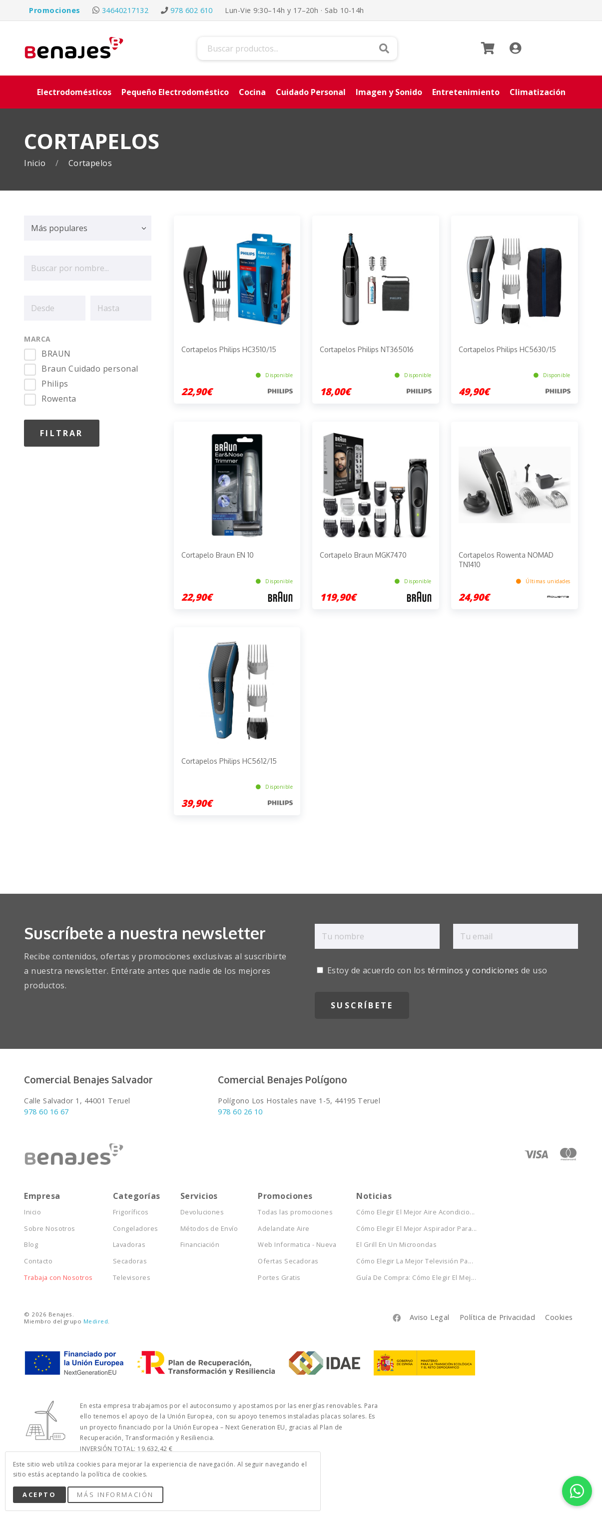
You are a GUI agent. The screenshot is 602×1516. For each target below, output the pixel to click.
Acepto (39, 1494)
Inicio (35, 163)
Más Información (115, 1494)
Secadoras (130, 1261)
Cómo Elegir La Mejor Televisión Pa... (414, 1261)
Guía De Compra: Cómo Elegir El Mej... (416, 1277)
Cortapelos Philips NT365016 (367, 349)
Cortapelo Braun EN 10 (217, 555)
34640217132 (125, 10)
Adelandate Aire (283, 1228)
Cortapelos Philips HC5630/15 (507, 349)
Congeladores (135, 1228)
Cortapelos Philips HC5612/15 (229, 761)
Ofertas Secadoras (288, 1261)
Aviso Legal (430, 1317)
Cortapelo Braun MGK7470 (363, 555)
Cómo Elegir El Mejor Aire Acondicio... (415, 1212)
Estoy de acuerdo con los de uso (432, 970)
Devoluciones (202, 1212)
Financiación (200, 1244)
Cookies (559, 1317)
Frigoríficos (131, 1212)
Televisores (131, 1277)
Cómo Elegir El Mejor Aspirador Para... (416, 1228)
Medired (95, 1321)
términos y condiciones (473, 970)
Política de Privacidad (498, 1317)
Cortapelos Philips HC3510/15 (228, 349)
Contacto (38, 1261)
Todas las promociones (295, 1212)
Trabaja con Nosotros (58, 1277)
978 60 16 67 (46, 1111)
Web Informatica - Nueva (297, 1244)
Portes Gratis (279, 1277)
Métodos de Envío (209, 1228)
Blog (31, 1244)
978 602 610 (191, 10)
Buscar (384, 49)
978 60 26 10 (240, 1111)
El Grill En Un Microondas (396, 1244)
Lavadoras (129, 1244)
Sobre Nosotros (49, 1228)
